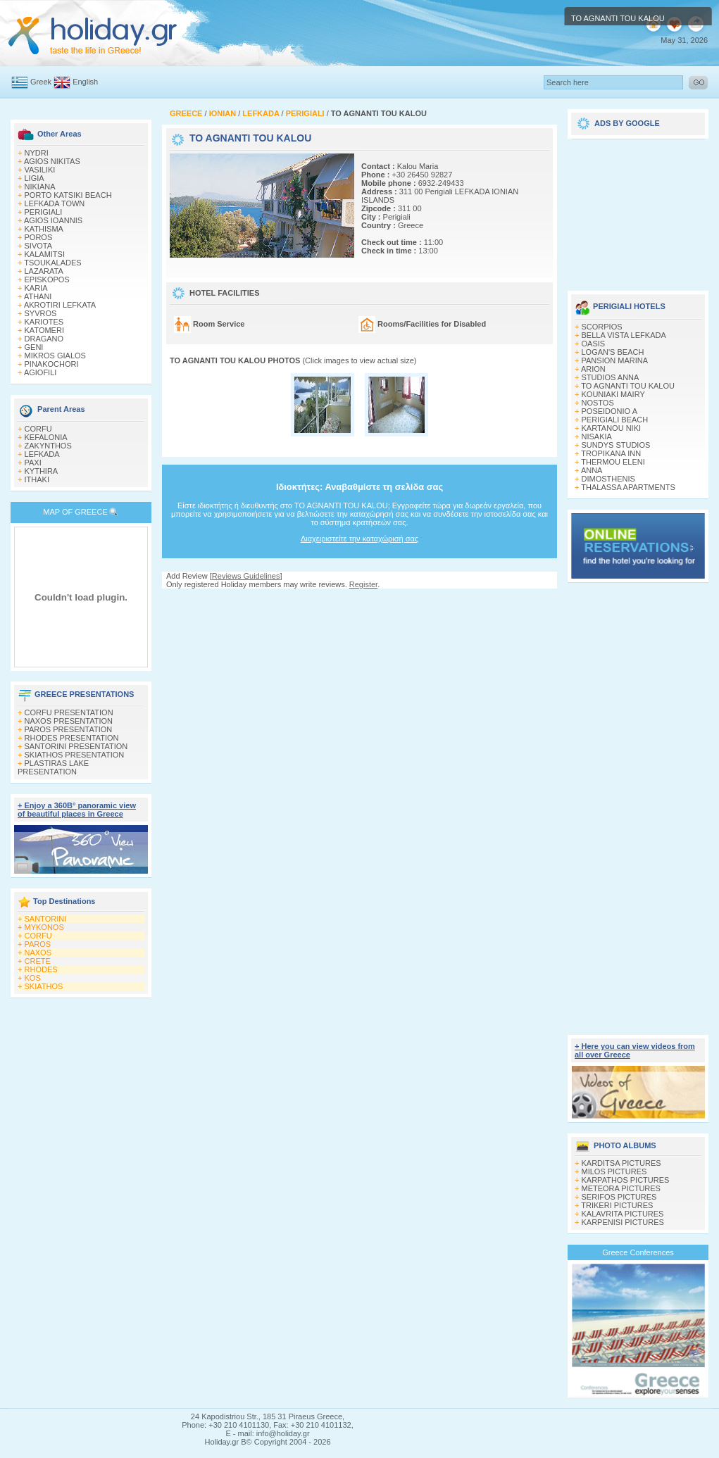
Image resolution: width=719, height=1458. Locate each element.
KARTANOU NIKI (612, 428)
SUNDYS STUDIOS (616, 445)
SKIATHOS (44, 986)
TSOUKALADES (52, 262)
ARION (593, 369)
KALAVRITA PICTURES (623, 1213)
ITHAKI (37, 479)
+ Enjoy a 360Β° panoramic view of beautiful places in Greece (77, 809)
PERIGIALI (44, 212)
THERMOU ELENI (612, 462)
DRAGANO (44, 338)
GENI (34, 347)
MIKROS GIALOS (55, 355)
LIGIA (34, 178)
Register (363, 584)
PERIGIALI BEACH (615, 419)
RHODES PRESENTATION (72, 738)
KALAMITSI (45, 254)
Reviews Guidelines (246, 576)
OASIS (594, 343)
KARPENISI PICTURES (623, 1222)
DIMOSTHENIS (608, 479)
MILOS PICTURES (614, 1171)
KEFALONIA (46, 437)
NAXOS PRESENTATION (69, 721)
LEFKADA (42, 454)
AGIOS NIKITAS (52, 161)
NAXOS (38, 952)
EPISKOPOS (47, 279)
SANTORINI (46, 919)
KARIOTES (44, 322)
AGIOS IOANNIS (53, 220)
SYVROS (41, 313)
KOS (33, 978)
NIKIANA (40, 186)
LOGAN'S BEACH (613, 352)
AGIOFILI (40, 372)
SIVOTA (39, 245)
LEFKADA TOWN (55, 203)
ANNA (592, 470)
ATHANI (38, 296)
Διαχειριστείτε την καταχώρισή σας (359, 538)
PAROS (38, 944)
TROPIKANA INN (611, 453)
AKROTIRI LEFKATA (60, 305)
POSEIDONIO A (609, 411)
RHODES (41, 969)
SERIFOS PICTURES (619, 1197)
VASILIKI (40, 169)
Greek (40, 81)
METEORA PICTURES (621, 1188)
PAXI (33, 462)
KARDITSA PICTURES (621, 1163)
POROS (39, 237)
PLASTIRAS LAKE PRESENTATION (53, 767)
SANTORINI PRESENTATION (76, 746)
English (85, 81)
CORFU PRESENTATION (69, 712)
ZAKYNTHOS (48, 445)
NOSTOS (598, 402)
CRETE (38, 961)
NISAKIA (597, 436)
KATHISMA (44, 229)
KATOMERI (44, 330)
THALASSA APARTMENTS (628, 487)
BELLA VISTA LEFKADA (624, 335)
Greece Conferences (638, 1252)
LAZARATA (44, 271)
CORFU (38, 429)
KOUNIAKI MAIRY (613, 394)
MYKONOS (44, 927)
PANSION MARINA (615, 360)
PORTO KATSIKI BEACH (68, 195)
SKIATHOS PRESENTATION (75, 754)
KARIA (36, 288)
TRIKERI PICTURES (617, 1205)
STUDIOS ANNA (610, 377)
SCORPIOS (602, 326)
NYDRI (37, 153)
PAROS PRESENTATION (69, 729)
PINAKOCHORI (52, 364)
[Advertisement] (359, 602)
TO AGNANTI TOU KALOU (628, 386)
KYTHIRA (41, 471)
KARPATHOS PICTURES (626, 1180)
